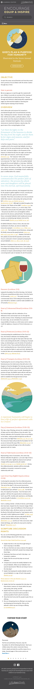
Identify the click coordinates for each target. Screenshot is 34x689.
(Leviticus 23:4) (25, 205)
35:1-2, (12, 464)
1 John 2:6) (4, 230)
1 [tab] (8, 658)
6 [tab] (21, 658)
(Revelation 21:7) (11, 525)
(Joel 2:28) (21, 490)
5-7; (15, 464)
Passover (5, 640)
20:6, (21, 241)
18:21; (18, 241)
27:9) (27, 241)
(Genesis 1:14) (5, 157)
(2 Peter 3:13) (29, 514)
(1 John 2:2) (13, 296)
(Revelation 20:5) (6, 487)
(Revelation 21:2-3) (6, 521)
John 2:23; (4, 234)
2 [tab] (11, 658)
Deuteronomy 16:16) (7, 203)
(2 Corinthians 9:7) (9, 607)
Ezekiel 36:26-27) (22, 464)
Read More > (5, 653)
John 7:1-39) (14, 234)
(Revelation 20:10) (25, 443)
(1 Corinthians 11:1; (17, 228)
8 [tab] (26, 658)
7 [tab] (23, 658)
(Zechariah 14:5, (5, 379)
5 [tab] (18, 658)
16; (24, 241)
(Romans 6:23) (12, 303)
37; (13, 201)
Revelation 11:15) (17, 379)
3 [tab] (13, 658)
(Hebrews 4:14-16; (22, 439)
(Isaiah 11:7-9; (5, 464)
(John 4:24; (8, 353)
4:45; (8, 234)
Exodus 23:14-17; (19, 201)
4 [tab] (16, 658)
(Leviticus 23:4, (7, 201)
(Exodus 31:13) (8, 575)
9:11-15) (30, 439)
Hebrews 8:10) (16, 353)
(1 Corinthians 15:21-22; (23, 498)
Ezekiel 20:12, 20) (23, 220)
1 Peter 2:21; (27, 228)
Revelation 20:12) (6, 500)
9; (11, 379)
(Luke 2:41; (27, 232)
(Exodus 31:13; (14, 220)
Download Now (17, 66)
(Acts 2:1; (13, 241)
